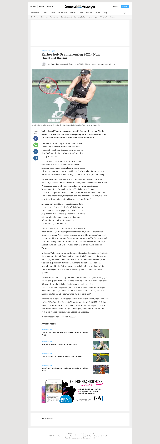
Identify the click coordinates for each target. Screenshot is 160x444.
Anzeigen (89, 13)
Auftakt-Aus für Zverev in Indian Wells (60, 344)
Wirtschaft (103, 17)
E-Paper (41, 6)
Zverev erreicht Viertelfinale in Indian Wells (62, 356)
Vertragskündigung (87, 436)
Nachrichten (35, 13)
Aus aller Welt (54, 17)
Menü (33, 6)
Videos (44, 13)
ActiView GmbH (89, 438)
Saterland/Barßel (79, 17)
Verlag (105, 13)
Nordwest (44, 17)
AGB (50, 436)
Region (90, 17)
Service (97, 13)
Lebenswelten (62, 13)
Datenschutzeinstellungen (102, 436)
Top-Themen (35, 17)
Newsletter (50, 6)
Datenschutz (57, 436)
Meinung (112, 17)
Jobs (81, 13)
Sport (96, 17)
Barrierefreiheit (75, 436)
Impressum (65, 436)
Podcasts (73, 13)
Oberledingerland (66, 17)
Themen (52, 13)
